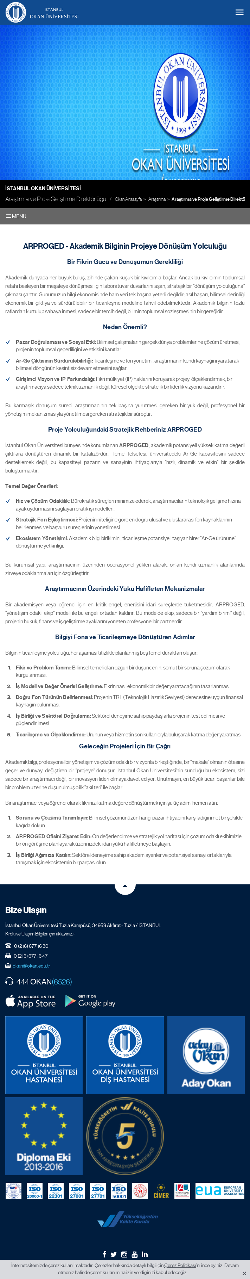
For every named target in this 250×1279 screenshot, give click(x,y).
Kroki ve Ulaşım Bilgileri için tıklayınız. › (40, 934)
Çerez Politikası (180, 1265)
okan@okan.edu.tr (31, 966)
